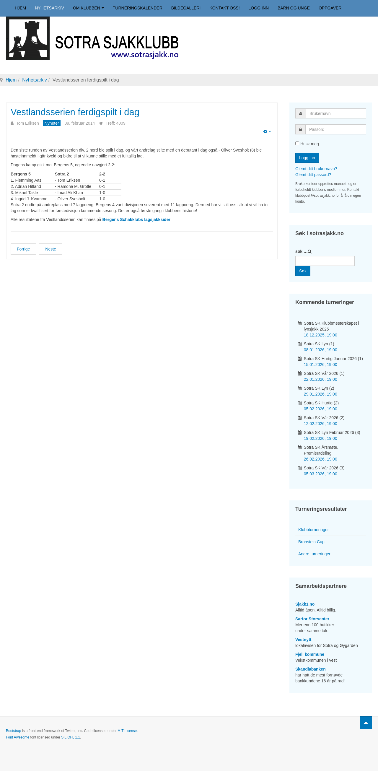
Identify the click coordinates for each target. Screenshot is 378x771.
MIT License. (128, 731)
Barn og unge (294, 8)
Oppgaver (330, 8)
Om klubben (88, 8)
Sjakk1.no (305, 604)
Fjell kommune (309, 654)
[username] (336, 113)
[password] (335, 129)
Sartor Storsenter (312, 619)
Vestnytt (303, 639)
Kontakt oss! (224, 8)
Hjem (20, 8)
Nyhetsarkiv (49, 8)
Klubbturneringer (313, 529)
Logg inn (259, 8)
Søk (303, 271)
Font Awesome (17, 737)
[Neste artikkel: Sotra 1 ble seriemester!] (50, 249)
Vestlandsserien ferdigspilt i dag (75, 112)
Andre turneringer (314, 554)
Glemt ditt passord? (313, 174)
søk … (301, 251)
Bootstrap (13, 731)
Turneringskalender (137, 8)
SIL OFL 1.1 (70, 737)
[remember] (297, 143)
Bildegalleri (186, 8)
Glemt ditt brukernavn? (316, 168)
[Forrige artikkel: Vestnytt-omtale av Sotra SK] (23, 249)
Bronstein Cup (311, 541)
